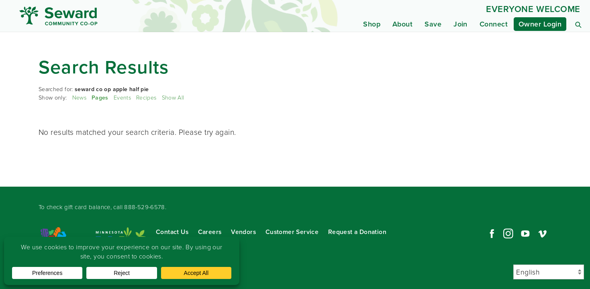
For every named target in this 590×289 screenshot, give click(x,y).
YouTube (525, 233)
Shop (371, 24)
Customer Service (291, 231)
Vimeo (542, 233)
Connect (494, 24)
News (79, 98)
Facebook (490, 233)
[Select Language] (548, 272)
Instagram (508, 233)
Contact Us (172, 231)
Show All (173, 98)
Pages (100, 98)
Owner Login (540, 24)
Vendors (243, 231)
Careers (210, 231)
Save (433, 24)
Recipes (146, 98)
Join (460, 24)
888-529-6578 (144, 207)
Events (122, 98)
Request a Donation (357, 231)
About (402, 24)
